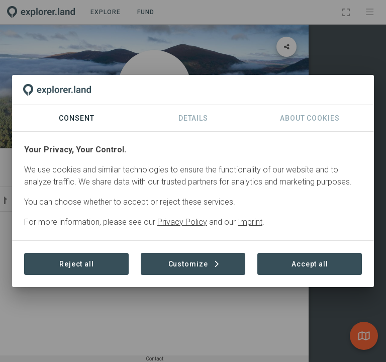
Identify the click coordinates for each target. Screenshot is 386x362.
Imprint (250, 222)
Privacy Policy (182, 222)
